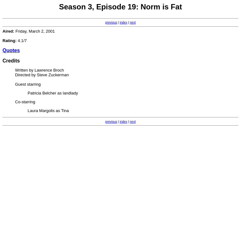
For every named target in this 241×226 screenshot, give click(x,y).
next (133, 22)
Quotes (11, 50)
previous (111, 22)
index (123, 22)
